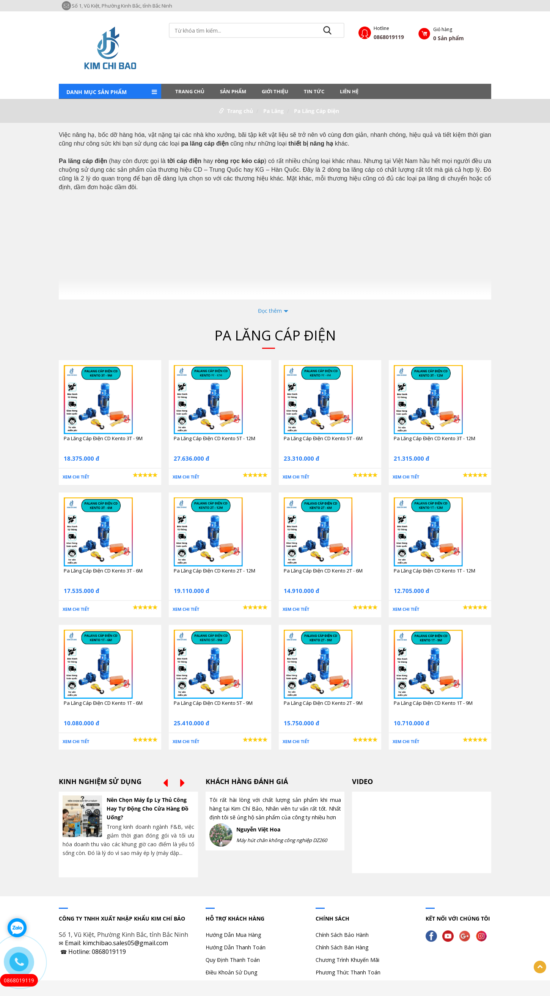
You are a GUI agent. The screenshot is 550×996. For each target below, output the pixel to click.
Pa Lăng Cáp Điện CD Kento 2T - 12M (214, 570)
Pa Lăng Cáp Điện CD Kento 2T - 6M (323, 570)
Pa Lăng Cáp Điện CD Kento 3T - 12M (434, 438)
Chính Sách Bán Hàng (342, 947)
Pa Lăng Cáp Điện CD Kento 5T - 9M (213, 703)
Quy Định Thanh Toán (233, 959)
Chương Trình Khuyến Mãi (347, 959)
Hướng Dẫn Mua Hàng (233, 934)
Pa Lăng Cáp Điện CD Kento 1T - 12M (434, 570)
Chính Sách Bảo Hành (342, 934)
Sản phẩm (233, 91)
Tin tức (314, 91)
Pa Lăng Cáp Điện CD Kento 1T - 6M (103, 703)
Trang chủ (189, 91)
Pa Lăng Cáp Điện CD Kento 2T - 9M (323, 703)
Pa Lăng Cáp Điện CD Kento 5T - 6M (323, 438)
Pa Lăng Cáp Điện (316, 111)
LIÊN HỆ (349, 91)
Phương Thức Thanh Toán (348, 972)
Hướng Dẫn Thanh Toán (236, 947)
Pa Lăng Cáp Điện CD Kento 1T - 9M (433, 703)
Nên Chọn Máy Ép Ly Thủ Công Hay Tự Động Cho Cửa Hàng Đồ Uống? (148, 808)
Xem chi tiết (76, 477)
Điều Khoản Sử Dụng (231, 972)
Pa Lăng (273, 111)
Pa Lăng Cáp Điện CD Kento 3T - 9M (103, 438)
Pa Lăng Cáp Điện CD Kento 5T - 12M (214, 438)
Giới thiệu (275, 91)
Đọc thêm (270, 310)
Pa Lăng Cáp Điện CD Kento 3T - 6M (103, 570)
